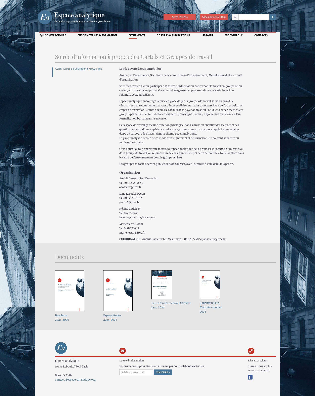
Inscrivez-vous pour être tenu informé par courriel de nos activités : (162, 366)
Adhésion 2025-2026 (214, 16)
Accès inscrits (180, 16)
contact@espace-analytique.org (75, 379)
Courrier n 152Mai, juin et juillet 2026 (211, 307)
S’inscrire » (163, 372)
